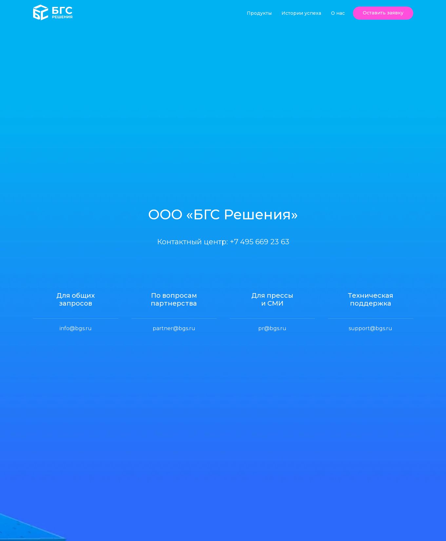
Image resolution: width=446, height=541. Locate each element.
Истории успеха (301, 13)
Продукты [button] (259, 13)
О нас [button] (338, 13)
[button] (383, 13)
